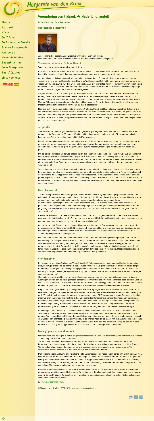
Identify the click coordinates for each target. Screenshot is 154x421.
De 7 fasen (9, 37)
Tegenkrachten (12, 62)
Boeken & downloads (14, 47)
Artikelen (8, 52)
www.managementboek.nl (52, 382)
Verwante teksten (12, 57)
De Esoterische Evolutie (16, 42)
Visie (5, 32)
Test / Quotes (11, 72)
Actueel (7, 27)
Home (6, 22)
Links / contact (11, 77)
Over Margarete (12, 67)
